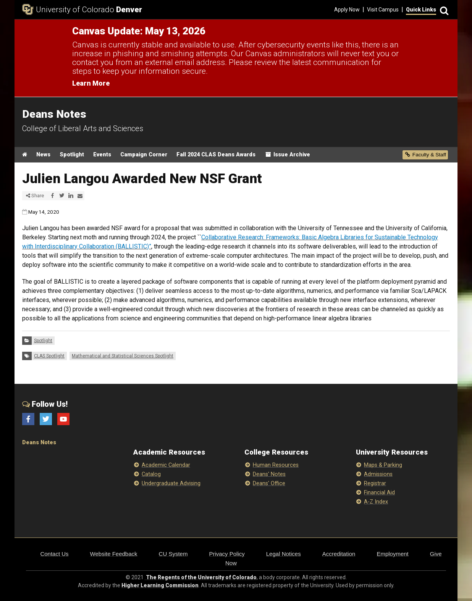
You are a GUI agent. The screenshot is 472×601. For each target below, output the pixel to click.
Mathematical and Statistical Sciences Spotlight (122, 356)
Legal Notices (283, 554)
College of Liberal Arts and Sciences (82, 128)
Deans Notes (39, 442)
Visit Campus (383, 9)
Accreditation (339, 554)
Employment (392, 554)
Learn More (91, 83)
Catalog (151, 474)
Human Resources (276, 465)
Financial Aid (379, 492)
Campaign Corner (143, 154)
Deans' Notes (269, 474)
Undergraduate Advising (171, 483)
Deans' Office (269, 483)
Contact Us (54, 554)
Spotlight (72, 154)
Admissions (378, 474)
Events (102, 154)
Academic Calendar (166, 465)
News (43, 154)
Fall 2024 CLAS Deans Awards (215, 154)
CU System (173, 554)
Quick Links (421, 9)
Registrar (375, 483)
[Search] (443, 10)
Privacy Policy (226, 554)
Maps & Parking (383, 465)
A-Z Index (376, 502)
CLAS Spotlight (49, 356)
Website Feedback (113, 554)
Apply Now (347, 9)
